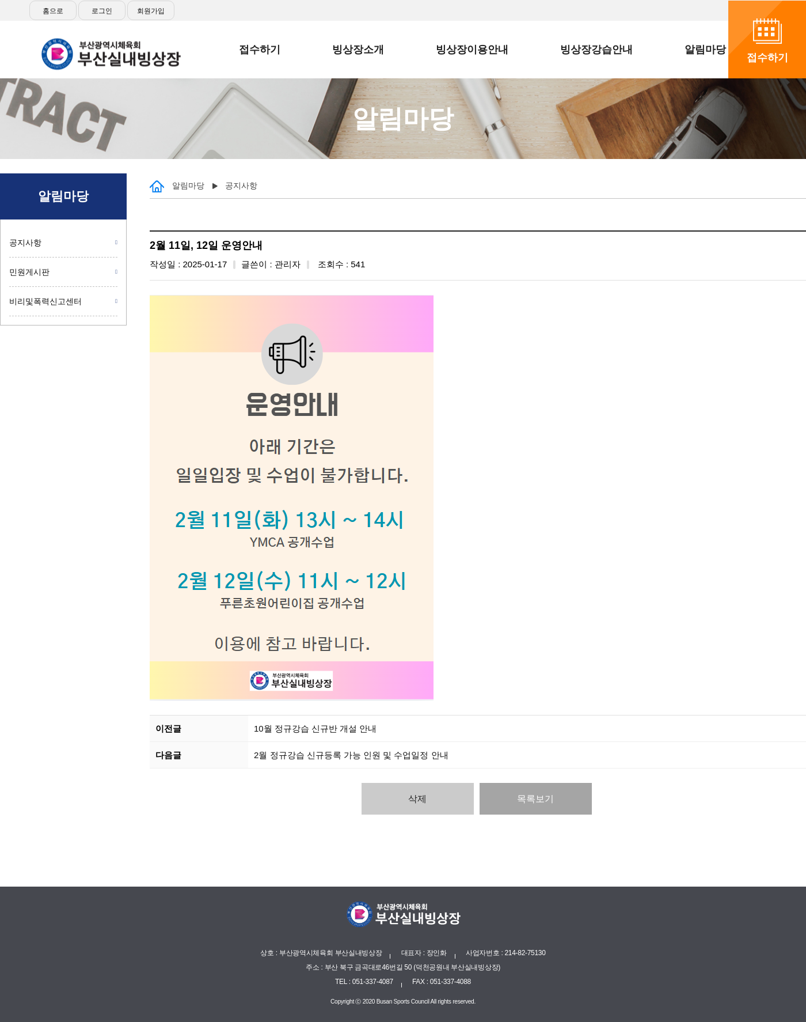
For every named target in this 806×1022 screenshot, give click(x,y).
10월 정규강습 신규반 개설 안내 (315, 728)
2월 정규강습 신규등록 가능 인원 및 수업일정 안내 (351, 755)
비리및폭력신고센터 (45, 301)
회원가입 (151, 11)
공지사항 (25, 242)
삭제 (417, 799)
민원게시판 (29, 272)
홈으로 (53, 11)
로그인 (102, 11)
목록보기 (535, 799)
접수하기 (767, 57)
